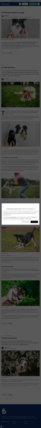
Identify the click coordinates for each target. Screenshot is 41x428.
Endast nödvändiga (25, 221)
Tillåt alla (34, 221)
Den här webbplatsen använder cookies (13, 208)
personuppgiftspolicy (12, 217)
